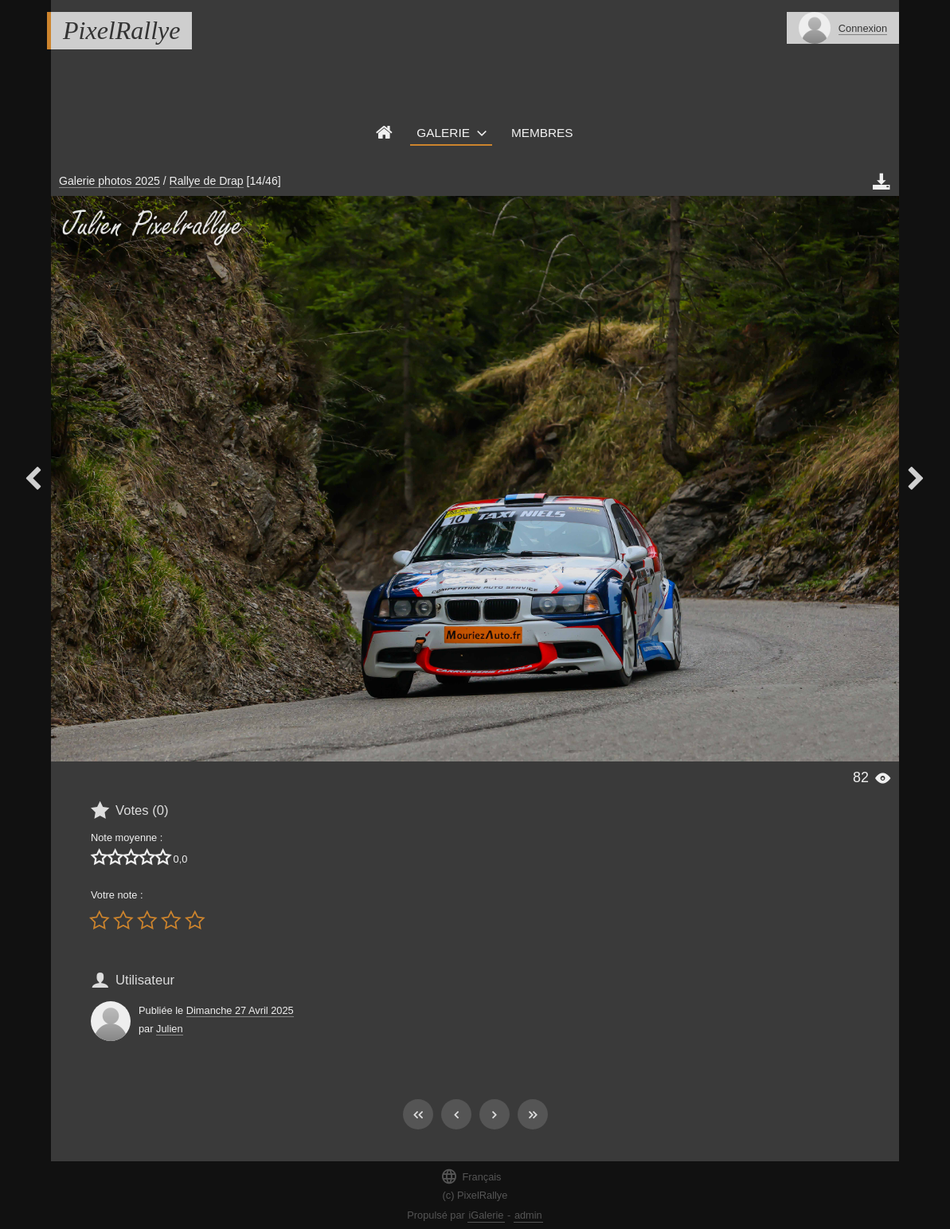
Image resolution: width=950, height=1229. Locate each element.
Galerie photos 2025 (109, 180)
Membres (542, 132)
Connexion (863, 28)
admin (528, 1215)
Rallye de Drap (207, 180)
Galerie (443, 132)
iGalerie (485, 1215)
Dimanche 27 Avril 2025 (240, 1010)
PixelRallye (121, 30)
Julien (169, 1029)
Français (470, 1176)
